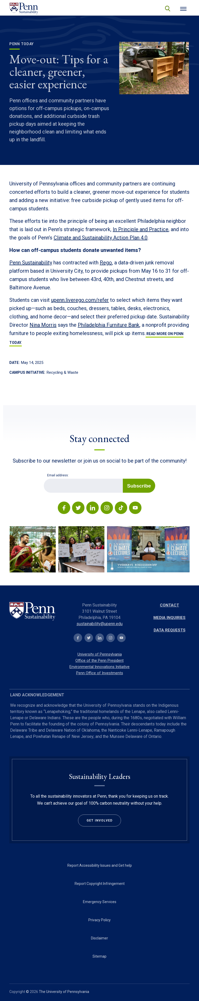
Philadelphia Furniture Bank (108, 325)
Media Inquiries (169, 617)
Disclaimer (99, 938)
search (167, 8)
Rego (106, 262)
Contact (169, 605)
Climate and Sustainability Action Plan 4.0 (100, 238)
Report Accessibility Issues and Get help (99, 865)
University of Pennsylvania (99, 654)
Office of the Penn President (99, 660)
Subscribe (139, 486)
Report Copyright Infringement (100, 884)
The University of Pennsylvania (64, 992)
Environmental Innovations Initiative (99, 666)
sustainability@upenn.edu (99, 623)
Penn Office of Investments (99, 673)
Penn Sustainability (30, 262)
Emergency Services (99, 902)
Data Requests (170, 630)
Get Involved (99, 820)
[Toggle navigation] (183, 8)
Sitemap (99, 956)
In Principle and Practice (140, 229)
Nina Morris (43, 325)
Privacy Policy (99, 920)
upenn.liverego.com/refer (80, 300)
